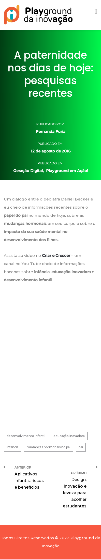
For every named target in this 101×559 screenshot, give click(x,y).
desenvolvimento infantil (26, 436)
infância (13, 447)
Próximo (70, 487)
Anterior (31, 478)
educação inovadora (69, 436)
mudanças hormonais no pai (48, 447)
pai (81, 447)
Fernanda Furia (50, 131)
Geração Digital (28, 170)
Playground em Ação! (67, 170)
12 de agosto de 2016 (50, 151)
